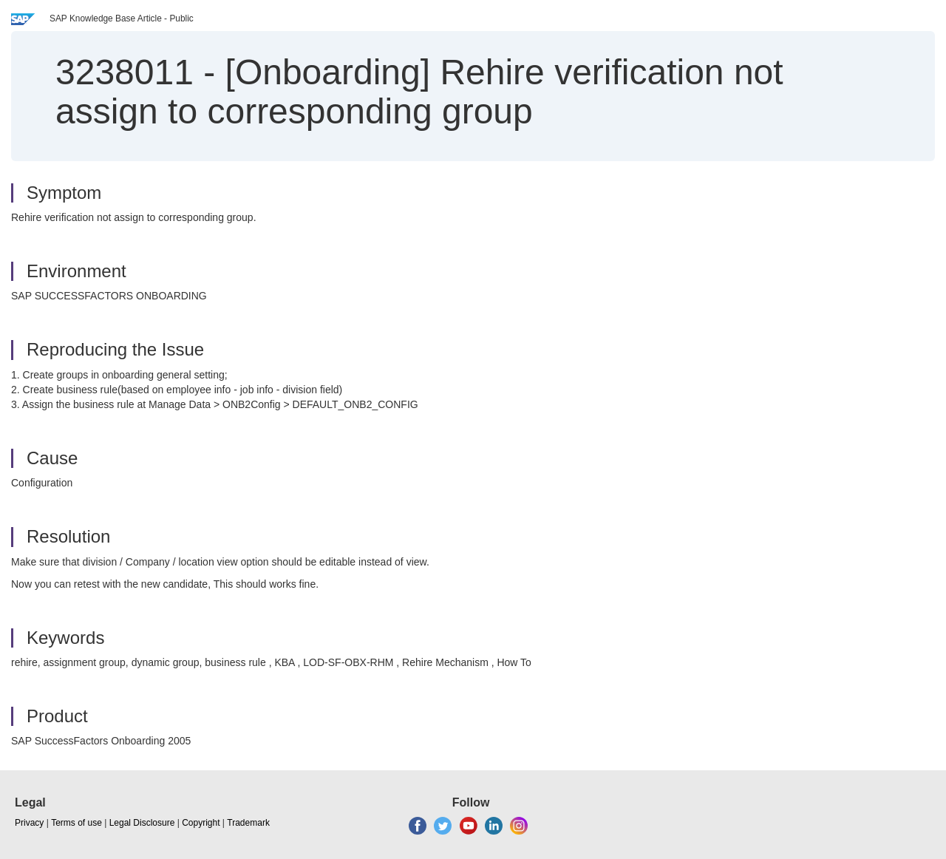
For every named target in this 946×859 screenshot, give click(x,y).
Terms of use (76, 823)
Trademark (248, 823)
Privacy (29, 823)
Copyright (201, 823)
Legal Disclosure (142, 823)
